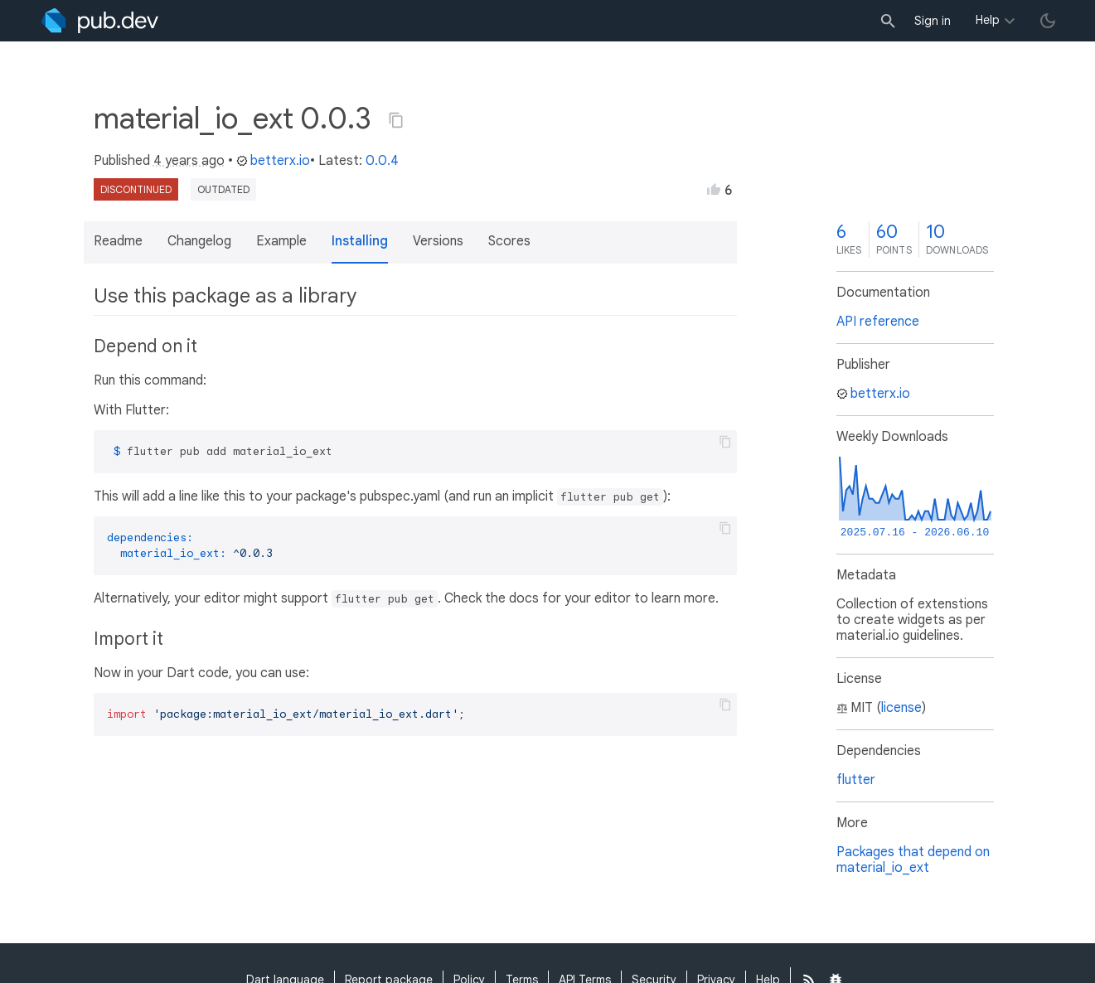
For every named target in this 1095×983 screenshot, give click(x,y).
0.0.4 (382, 161)
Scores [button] (509, 241)
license (901, 708)
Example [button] (281, 241)
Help (988, 19)
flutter (855, 780)
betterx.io (273, 161)
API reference (877, 321)
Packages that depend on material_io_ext (913, 860)
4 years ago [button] (189, 161)
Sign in (932, 20)
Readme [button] (118, 241)
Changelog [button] (199, 241)
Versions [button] (438, 241)
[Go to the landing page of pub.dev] (99, 20)
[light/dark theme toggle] (1048, 21)
